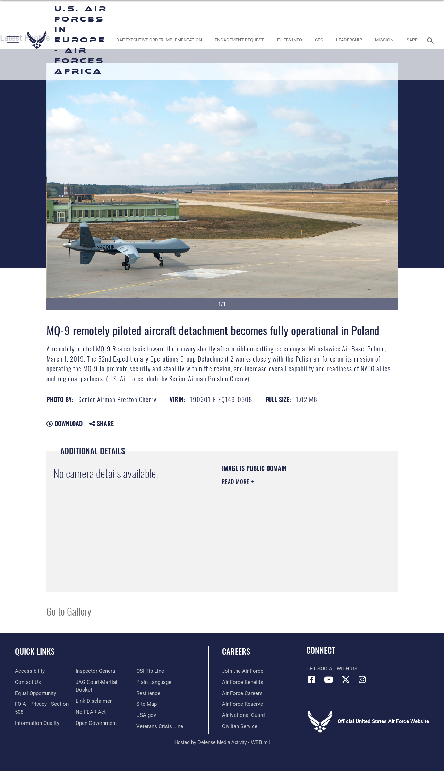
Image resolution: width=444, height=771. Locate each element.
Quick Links (34, 651)
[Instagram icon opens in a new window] (362, 679)
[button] (11, 40)
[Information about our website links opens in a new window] (94, 701)
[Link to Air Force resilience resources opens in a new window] (148, 693)
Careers (236, 651)
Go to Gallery (68, 610)
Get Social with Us (331, 669)
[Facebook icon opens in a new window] (311, 679)
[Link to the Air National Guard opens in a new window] (243, 715)
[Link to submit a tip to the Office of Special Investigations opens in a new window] (150, 671)
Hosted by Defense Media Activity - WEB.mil (222, 742)
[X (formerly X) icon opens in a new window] (345, 679)
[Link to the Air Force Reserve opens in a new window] (242, 704)
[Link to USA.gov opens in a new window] (146, 715)
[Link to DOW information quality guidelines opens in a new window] (37, 723)
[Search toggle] (431, 39)
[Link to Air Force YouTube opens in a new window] (328, 679)
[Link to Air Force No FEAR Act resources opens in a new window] (91, 712)
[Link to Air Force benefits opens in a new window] (242, 682)
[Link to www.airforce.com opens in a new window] (242, 671)
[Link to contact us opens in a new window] (28, 682)
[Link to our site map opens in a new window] (146, 704)
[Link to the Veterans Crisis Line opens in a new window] (159, 726)
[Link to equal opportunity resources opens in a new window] (35, 693)
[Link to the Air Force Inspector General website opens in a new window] (96, 671)
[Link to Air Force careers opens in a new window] (242, 693)
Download (64, 423)
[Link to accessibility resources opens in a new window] (30, 671)
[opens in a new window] (158, 40)
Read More (236, 481)
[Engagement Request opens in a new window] (239, 40)
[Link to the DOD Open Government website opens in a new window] (96, 723)
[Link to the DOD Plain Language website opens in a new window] (153, 682)
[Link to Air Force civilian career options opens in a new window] (239, 726)
